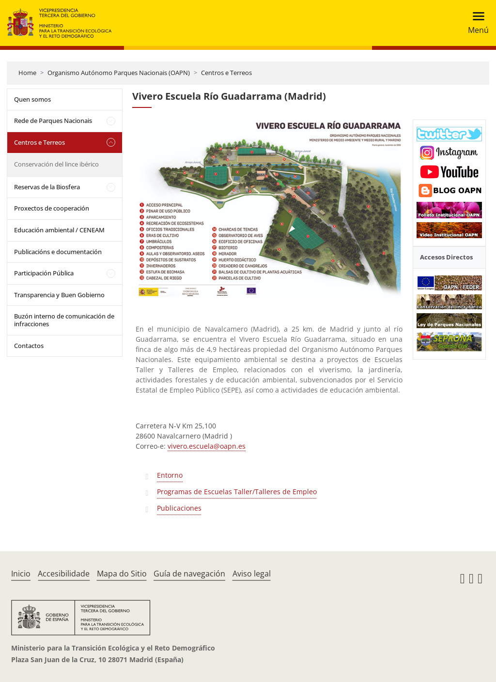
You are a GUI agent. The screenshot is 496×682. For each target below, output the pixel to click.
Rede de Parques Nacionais (53, 120)
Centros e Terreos (226, 72)
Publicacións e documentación (58, 251)
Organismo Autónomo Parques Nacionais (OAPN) (118, 72)
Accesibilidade (64, 573)
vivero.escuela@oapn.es (207, 446)
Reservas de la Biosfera (47, 186)
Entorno (170, 475)
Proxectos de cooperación (51, 208)
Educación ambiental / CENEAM (59, 230)
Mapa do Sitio (122, 573)
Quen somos (32, 99)
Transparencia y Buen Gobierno (59, 294)
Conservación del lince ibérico (56, 164)
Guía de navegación (189, 573)
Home (27, 72)
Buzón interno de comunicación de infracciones (64, 320)
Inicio (21, 573)
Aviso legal (251, 573)
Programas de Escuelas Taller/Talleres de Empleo (237, 491)
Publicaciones (179, 508)
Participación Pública (44, 273)
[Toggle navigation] (475, 23)
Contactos (29, 345)
